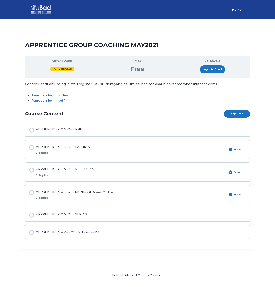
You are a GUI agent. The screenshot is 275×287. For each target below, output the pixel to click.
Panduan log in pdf (48, 100)
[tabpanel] (137, 92)
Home (237, 9)
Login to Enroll (212, 69)
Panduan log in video (50, 95)
